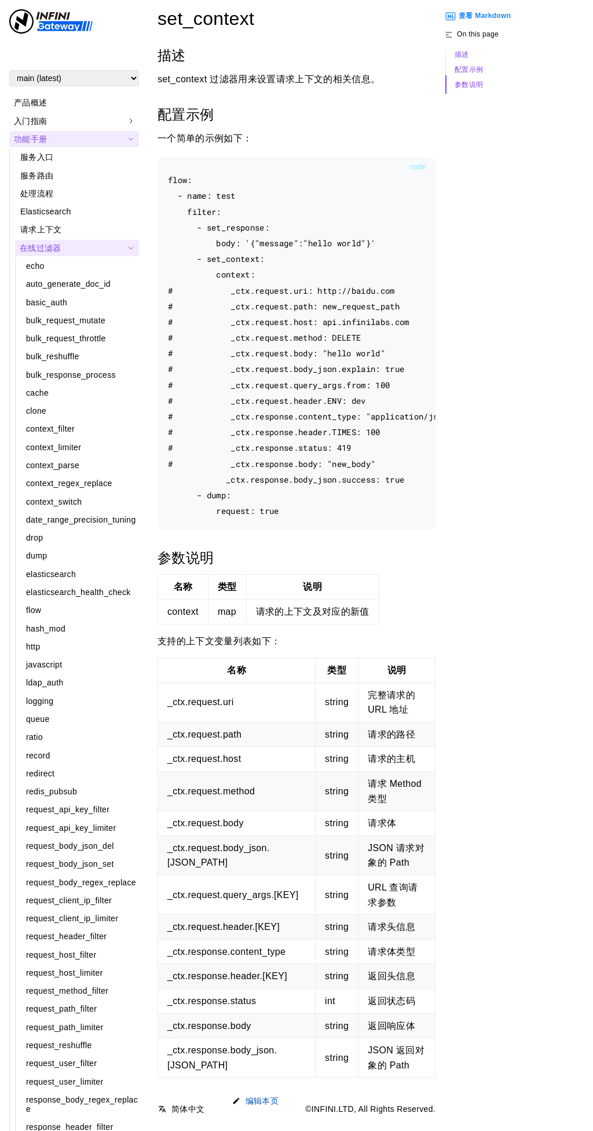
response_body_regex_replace (82, 1104)
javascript (44, 664)
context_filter (50, 428)
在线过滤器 (40, 248)
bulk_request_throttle (66, 338)
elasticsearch (51, 574)
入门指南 (30, 121)
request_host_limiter (64, 972)
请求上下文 (41, 229)
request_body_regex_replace (81, 882)
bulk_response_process (71, 375)
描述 (462, 55)
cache (37, 392)
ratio (34, 737)
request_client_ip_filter (69, 900)
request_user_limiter (64, 1081)
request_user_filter (61, 1063)
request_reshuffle (59, 1045)
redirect (40, 773)
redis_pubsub (51, 791)
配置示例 (469, 70)
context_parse (52, 465)
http (33, 646)
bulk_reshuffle (52, 356)
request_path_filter (61, 1008)
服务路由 (36, 175)
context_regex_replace (69, 483)
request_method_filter (67, 990)
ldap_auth (44, 682)
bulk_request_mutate (65, 320)
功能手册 (30, 139)
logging (39, 701)
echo (35, 266)
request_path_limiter (64, 1027)
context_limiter (53, 447)
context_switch (54, 501)
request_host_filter (61, 954)
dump (36, 555)
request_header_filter (66, 936)
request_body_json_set (70, 864)
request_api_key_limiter (71, 828)
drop (34, 537)
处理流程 (36, 193)
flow (33, 610)
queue (38, 719)
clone (36, 410)
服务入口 (36, 157)
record (38, 755)
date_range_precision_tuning (81, 519)
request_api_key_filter (67, 809)
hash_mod (45, 628)
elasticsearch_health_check (78, 592)
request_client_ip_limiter (72, 918)
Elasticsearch (45, 211)
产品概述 (30, 102)
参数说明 (469, 85)
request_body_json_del (70, 846)
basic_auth (46, 302)
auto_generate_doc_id (68, 284)
